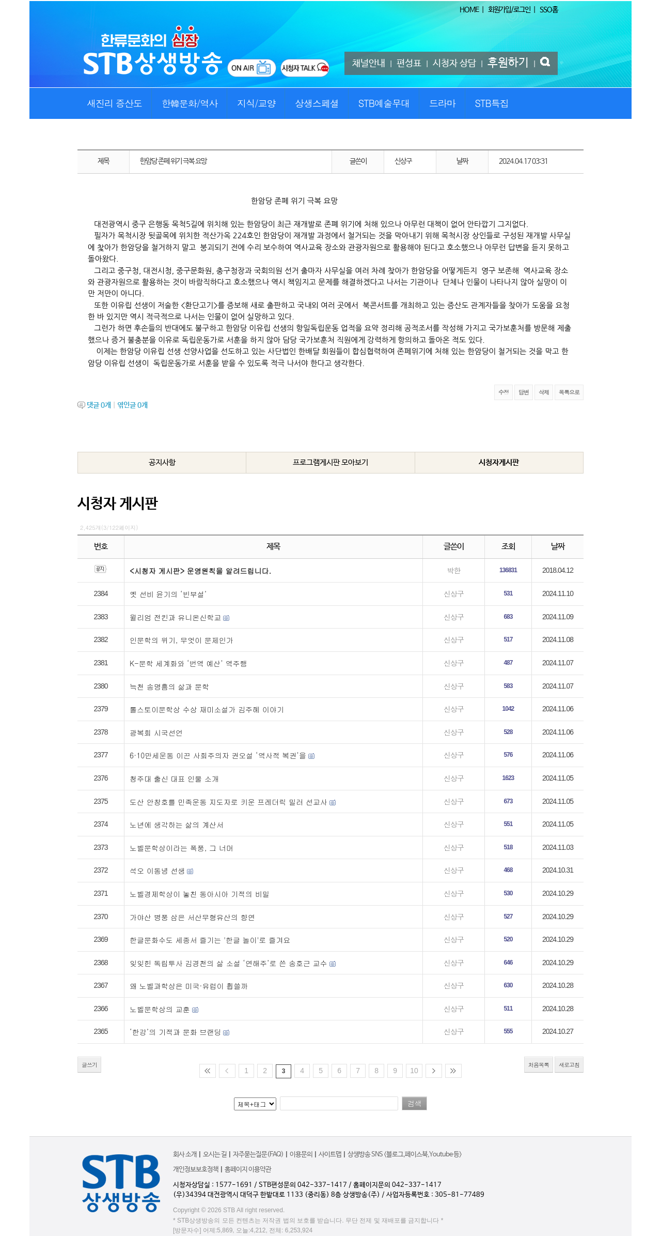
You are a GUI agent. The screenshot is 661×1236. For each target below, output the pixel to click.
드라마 (442, 103)
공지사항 (162, 462)
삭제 (544, 392)
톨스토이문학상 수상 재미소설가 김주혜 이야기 (207, 709)
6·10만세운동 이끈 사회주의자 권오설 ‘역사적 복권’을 (218, 755)
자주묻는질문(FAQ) (258, 1154)
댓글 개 (99, 405)
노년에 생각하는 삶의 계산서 (177, 824)
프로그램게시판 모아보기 (330, 462)
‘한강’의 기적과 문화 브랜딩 (175, 1032)
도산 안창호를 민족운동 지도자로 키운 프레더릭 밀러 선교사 (228, 802)
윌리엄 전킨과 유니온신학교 (175, 617)
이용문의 (301, 1154)
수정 (503, 392)
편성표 (409, 63)
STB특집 (491, 103)
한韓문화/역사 (190, 103)
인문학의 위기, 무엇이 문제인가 (181, 640)
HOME (469, 10)
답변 (523, 392)
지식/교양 (256, 103)
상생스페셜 (317, 103)
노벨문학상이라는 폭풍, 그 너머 (181, 848)
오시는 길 (215, 1154)
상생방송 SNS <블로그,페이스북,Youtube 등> (405, 1154)
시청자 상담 (454, 63)
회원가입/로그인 (509, 10)
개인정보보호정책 (195, 1169)
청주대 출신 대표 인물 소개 (174, 778)
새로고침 (569, 1065)
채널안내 (368, 63)
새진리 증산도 (114, 103)
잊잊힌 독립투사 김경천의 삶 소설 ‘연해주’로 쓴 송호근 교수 (228, 963)
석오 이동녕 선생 (157, 870)
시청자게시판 (499, 462)
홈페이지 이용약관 (248, 1169)
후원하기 (508, 63)
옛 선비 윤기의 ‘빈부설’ (168, 594)
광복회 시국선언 (156, 732)
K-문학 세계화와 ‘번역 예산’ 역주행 (188, 663)
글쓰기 (89, 1065)
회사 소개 (185, 1154)
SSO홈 (549, 10)
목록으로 (569, 392)
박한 (453, 570)
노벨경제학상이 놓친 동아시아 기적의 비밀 (200, 894)
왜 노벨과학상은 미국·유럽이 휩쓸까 (189, 986)
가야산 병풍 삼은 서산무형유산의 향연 (192, 917)
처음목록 (538, 1065)
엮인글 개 (132, 405)
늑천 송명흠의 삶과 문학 (169, 686)
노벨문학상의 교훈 (160, 1009)
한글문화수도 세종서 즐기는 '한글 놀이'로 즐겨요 (210, 940)
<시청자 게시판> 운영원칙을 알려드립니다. (200, 571)
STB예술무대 (384, 103)
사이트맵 (330, 1154)
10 (414, 1070)
